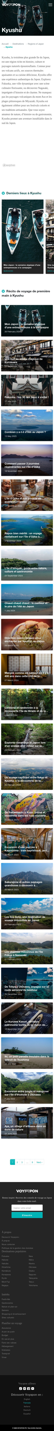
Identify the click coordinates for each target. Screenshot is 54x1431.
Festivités (6, 1299)
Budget (5, 1335)
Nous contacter (8, 1244)
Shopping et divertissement (14, 1314)
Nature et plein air (9, 1306)
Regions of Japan (36, 43)
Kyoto (4, 1278)
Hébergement (7, 1346)
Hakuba (5, 1263)
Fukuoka (5, 1256)
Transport (6, 1353)
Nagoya (5, 1285)
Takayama (33, 1278)
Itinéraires (6, 1350)
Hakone (5, 1259)
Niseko (32, 1263)
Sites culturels (8, 1317)
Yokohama (33, 1285)
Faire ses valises (9, 1342)
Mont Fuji (6, 1281)
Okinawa (32, 1267)
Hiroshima (6, 1267)
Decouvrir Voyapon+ (10, 1237)
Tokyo (31, 1281)
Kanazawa (6, 1274)
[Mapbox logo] (9, 165)
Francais (27, 1402)
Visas (4, 1357)
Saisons (5, 1310)
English (27, 1399)
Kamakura (6, 1270)
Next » (39, 1162)
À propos (6, 1240)
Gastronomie (7, 1303)
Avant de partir (8, 1331)
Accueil (5, 43)
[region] (27, 150)
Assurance (6, 1328)
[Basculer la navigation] (50, 4)
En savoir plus (8, 1339)
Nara (31, 1256)
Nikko (31, 1259)
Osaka (31, 1270)
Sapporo (32, 1274)
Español (27, 1413)
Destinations (18, 43)
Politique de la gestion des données (17, 1248)
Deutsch (27, 1410)
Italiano (27, 1406)
